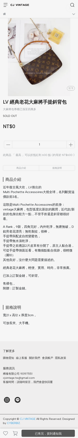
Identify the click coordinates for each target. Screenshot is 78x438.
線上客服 (21, 358)
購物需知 (8, 358)
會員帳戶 (47, 358)
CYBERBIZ (13, 423)
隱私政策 (60, 358)
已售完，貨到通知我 (48, 433)
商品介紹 (21, 168)
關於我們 (34, 358)
